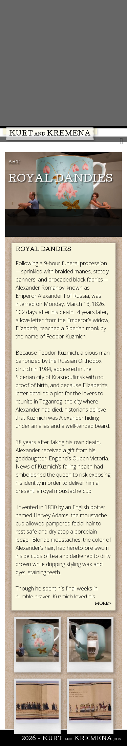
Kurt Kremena (50, 134)
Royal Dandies (60, 179)
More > (103, 604)
